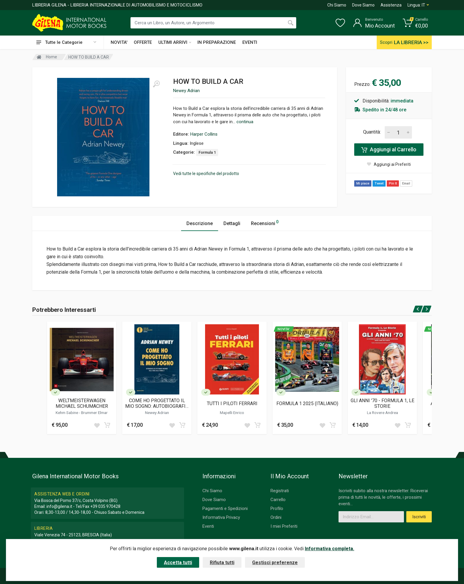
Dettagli (231, 223)
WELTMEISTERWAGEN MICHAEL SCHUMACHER (82, 403)
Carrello (278, 499)
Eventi (208, 526)
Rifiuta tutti (222, 562)
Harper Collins (204, 134)
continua (244, 121)
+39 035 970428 (105, 506)
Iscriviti (419, 516)
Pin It (393, 183)
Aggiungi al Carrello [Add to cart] (388, 149)
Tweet (379, 183)
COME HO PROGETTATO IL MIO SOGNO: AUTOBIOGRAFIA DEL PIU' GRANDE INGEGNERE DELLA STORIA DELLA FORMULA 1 (157, 403)
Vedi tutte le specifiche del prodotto (206, 173)
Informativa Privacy (221, 517)
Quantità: (372, 132)
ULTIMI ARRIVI (174, 42)
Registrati (279, 490)
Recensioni (264, 222)
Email (406, 183)
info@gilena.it (59, 506)
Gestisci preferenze (275, 562)
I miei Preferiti (283, 526)
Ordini (275, 517)
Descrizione (199, 223)
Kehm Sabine (67, 412)
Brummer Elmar (94, 412)
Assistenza (391, 5)
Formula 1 (207, 152)
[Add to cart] (107, 425)
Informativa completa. (329, 548)
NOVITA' (119, 42)
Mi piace (362, 183)
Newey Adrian (186, 90)
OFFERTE (143, 42)
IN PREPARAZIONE (216, 42)
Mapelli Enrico (232, 412)
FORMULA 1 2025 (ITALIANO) (307, 403)
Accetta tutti (178, 562)
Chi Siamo (336, 5)
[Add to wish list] (97, 425)
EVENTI (249, 42)
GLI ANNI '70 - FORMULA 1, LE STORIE (382, 403)
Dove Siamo (363, 5)
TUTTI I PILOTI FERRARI (232, 403)
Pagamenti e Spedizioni (225, 508)
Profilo (276, 508)
